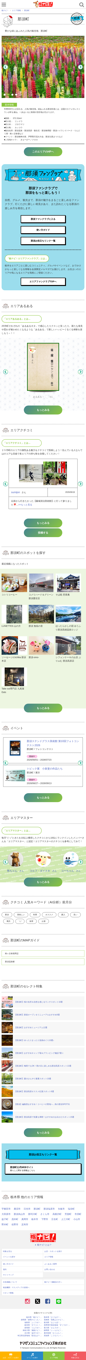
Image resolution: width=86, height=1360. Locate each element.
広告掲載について (10, 1282)
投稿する (43, 532)
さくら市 (44, 1214)
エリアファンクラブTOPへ (43, 281)
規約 (5, 1269)
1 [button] (5, 94)
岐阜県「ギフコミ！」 (33, 1325)
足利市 (24, 1224)
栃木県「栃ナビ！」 (34, 1317)
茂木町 (15, 1219)
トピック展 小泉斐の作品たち (45, 768)
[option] (43, 67)
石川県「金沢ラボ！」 (33, 1333)
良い (75, 915)
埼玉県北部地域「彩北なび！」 (29, 1336)
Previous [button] (5, 67)
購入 (63, 915)
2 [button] (9, 94)
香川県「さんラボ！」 (52, 1328)
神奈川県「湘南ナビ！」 (32, 1330)
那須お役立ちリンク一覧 (43, 240)
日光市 (27, 1209)
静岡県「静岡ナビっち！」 (31, 1320)
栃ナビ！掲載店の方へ (53, 1282)
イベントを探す (32, 1356)
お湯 (43, 921)
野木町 (5, 1224)
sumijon (15, 492)
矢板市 (61, 1209)
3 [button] (12, 94)
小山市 (76, 1219)
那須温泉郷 (10, 962)
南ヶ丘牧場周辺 (11, 953)
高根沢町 (57, 1214)
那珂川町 (32, 1214)
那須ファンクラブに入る (43, 219)
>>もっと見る (25, 504)
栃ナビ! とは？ (43, 1244)
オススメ (49, 915)
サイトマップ (8, 1275)
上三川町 (65, 1219)
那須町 (37, 1209)
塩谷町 (71, 1209)
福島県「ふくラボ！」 (33, 1322)
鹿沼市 (17, 1209)
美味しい (21, 915)
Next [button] (80, 67)
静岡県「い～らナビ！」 (53, 1330)
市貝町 (78, 1214)
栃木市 (34, 1219)
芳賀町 (68, 1214)
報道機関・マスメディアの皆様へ (16, 1287)
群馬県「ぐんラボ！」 (33, 1328)
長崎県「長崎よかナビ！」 (54, 1320)
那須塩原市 (49, 1209)
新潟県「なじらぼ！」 (52, 1322)
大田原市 (6, 1214)
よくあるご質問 (50, 1264)
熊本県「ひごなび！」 (52, 1317)
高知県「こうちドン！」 (53, 1336)
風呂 (8, 921)
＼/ (20, 921)
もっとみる (43, 523)
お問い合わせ (49, 1269)
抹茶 (31, 921)
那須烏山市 (19, 1214)
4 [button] (16, 94)
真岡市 (24, 1219)
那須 (7, 915)
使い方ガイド (43, 230)
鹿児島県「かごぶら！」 (53, 1333)
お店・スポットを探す (11, 1356)
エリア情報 (54, 1356)
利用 (35, 915)
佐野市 (15, 1224)
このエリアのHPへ (43, 151)
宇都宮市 (6, 1209)
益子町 (5, 1219)
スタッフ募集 (8, 1293)
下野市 (44, 1219)
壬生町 (54, 1219)
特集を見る (75, 1356)
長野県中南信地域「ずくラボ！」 (57, 1325)
